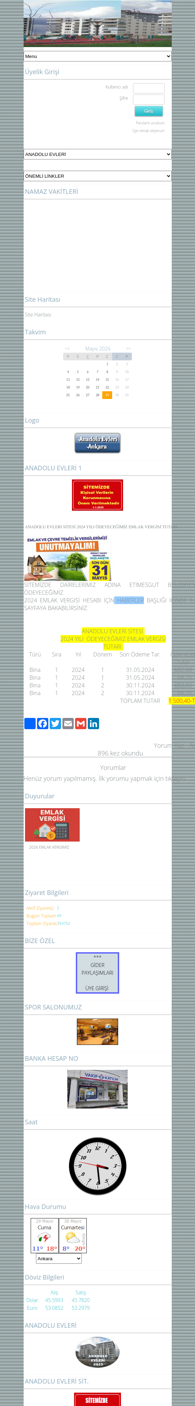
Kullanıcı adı (116, 87)
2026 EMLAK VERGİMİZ (49, 847)
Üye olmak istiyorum (148, 130)
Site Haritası (38, 314)
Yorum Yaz (169, 745)
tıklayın (175, 778)
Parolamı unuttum (150, 122)
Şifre (124, 98)
